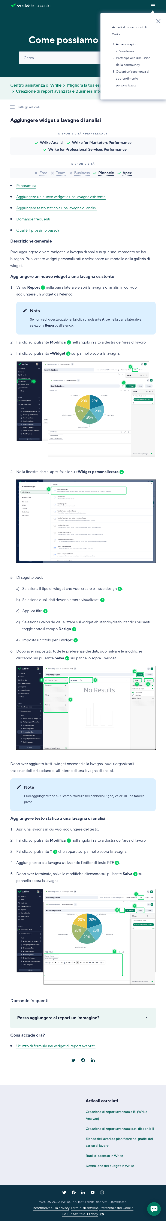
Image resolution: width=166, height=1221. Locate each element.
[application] (154, 1209)
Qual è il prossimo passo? (37, 230)
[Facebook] (83, 1060)
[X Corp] (73, 1060)
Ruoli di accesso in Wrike (104, 1155)
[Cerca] (83, 57)
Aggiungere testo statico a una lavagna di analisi (56, 208)
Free (43, 172)
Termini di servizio (84, 1208)
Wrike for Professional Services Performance (87, 149)
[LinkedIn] (93, 1060)
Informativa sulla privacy (51, 1208)
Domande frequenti (33, 219)
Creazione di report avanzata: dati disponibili (120, 1128)
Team (61, 172)
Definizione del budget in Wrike (110, 1166)
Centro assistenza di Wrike (35, 85)
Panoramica (26, 185)
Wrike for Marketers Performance (102, 142)
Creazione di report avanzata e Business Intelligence (66, 91)
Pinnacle (106, 172)
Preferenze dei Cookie (116, 1208)
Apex (127, 172)
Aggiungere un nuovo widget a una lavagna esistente (61, 196)
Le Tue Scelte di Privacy (80, 1214)
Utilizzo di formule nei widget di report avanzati (56, 1046)
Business (82, 172)
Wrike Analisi (51, 142)
